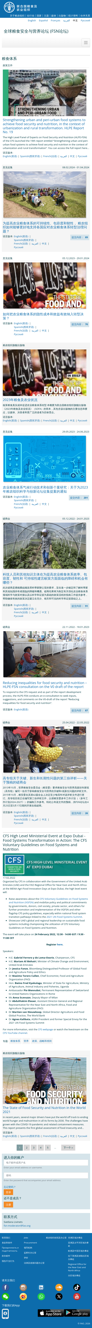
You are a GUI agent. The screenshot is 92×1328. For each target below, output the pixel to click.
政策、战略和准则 (42, 1041)
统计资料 (73, 15)
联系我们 (6, 1237)
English (32, 20)
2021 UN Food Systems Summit (64, 916)
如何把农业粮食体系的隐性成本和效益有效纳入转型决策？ (43, 316)
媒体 (53, 15)
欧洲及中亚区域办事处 (78, 1250)
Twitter (59, 1296)
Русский (85, 20)
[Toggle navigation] (86, 42)
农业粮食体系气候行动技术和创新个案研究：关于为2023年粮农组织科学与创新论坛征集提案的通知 (45, 489)
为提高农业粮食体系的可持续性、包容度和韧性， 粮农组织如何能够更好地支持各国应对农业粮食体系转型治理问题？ (45, 227)
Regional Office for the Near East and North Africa (77, 1267)
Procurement (30, 1242)
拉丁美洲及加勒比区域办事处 (78, 1257)
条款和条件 (7, 1242)
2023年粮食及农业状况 (20, 399)
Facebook (5, 1287)
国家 (39, 15)
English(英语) (10, 156)
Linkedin (41, 1287)
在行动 (30, 15)
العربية (66, 20)
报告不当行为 (8, 1261)
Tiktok (77, 1287)
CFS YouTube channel (15, 1033)
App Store (51, 1313)
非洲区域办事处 (75, 1237)
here (60, 944)
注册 (8, 1204)
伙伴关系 (85, 15)
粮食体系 (15, 1041)
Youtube (77, 1296)
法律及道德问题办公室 (34, 1262)
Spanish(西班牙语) (30, 156)
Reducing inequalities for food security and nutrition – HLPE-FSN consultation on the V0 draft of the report (45, 685)
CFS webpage (45, 1029)
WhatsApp (41, 1296)
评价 (26, 1257)
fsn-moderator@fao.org (17, 1225)
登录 (8, 1192)
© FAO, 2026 (84, 1323)
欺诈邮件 (6, 1255)
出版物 (62, 15)
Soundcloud (59, 1287)
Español (43, 20)
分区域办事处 (74, 1275)
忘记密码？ (10, 1187)
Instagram (23, 1287)
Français (55, 20)
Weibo (23, 1296)
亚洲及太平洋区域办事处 (78, 1244)
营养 (26, 1041)
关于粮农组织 (17, 15)
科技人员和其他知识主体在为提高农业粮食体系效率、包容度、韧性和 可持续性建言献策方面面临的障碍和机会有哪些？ (45, 578)
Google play (77, 1313)
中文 (75, 20)
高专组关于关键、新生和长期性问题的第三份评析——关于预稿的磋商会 (45, 780)
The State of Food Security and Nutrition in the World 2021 (44, 1109)
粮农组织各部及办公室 (56, 1237)
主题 (46, 15)
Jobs (26, 1237)
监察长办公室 (30, 1252)
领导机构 (28, 1247)
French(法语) (50, 156)
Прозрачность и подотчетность (10, 1249)
